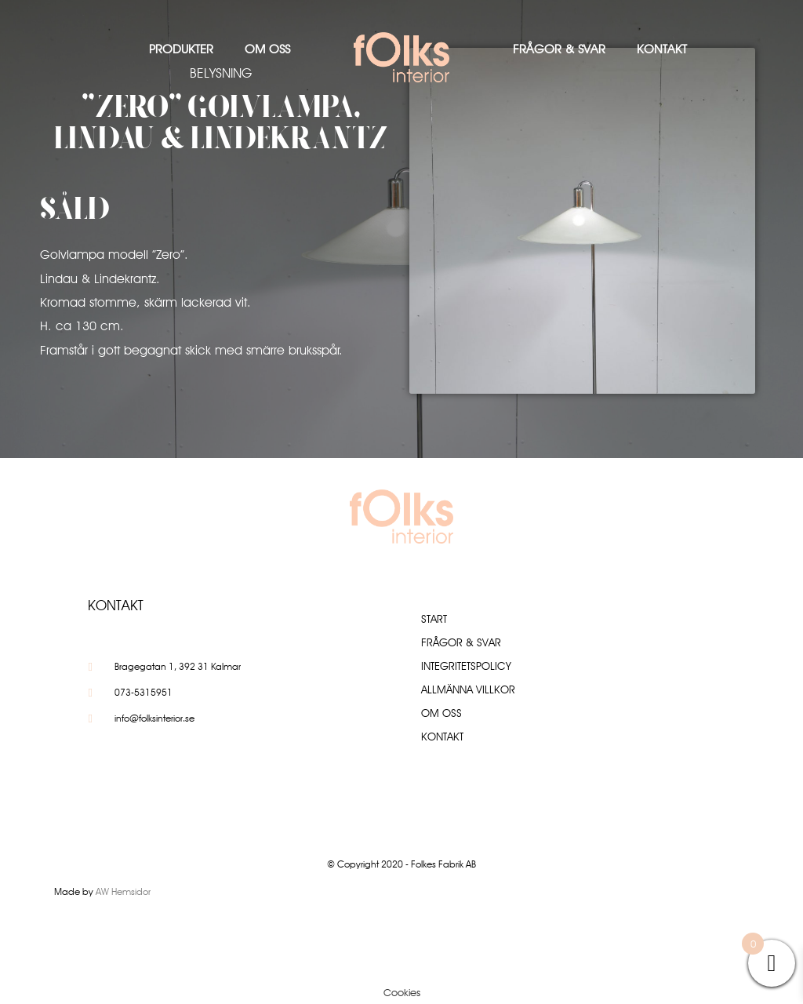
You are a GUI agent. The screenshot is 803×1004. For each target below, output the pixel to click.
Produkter (181, 49)
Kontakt (662, 49)
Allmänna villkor (468, 689)
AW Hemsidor (123, 891)
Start (434, 619)
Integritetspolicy (466, 666)
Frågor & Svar (559, 49)
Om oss (267, 49)
